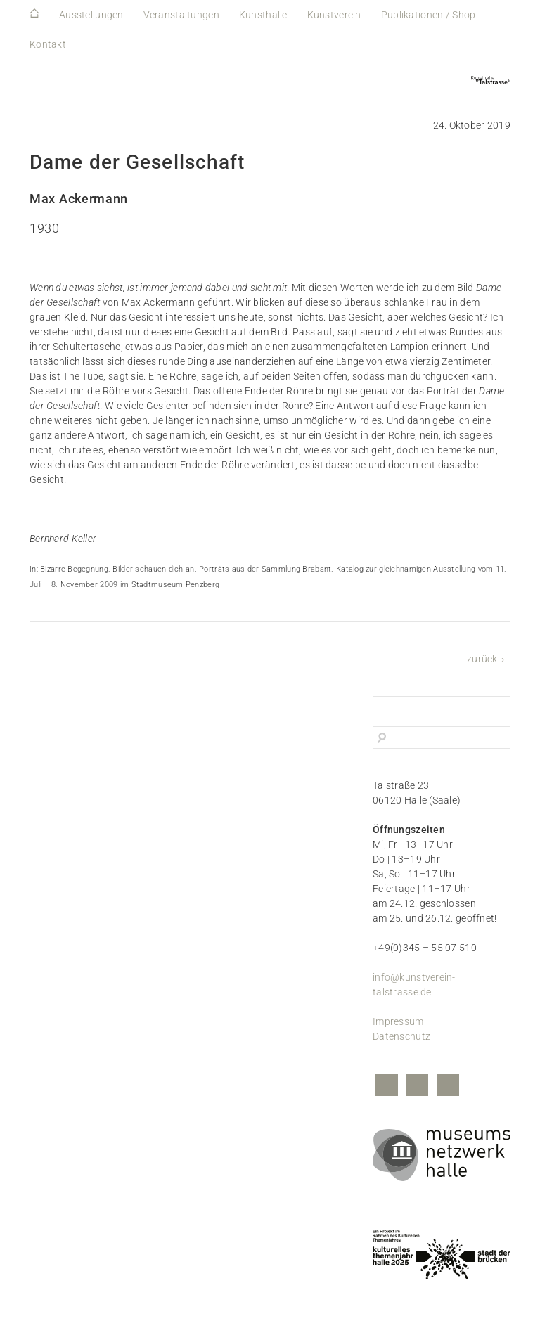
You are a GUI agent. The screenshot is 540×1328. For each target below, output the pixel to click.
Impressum (398, 1021)
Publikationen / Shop (428, 14)
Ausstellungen (91, 14)
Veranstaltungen (181, 14)
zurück (482, 658)
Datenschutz (401, 1036)
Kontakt (48, 44)
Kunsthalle (263, 14)
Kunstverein (334, 14)
